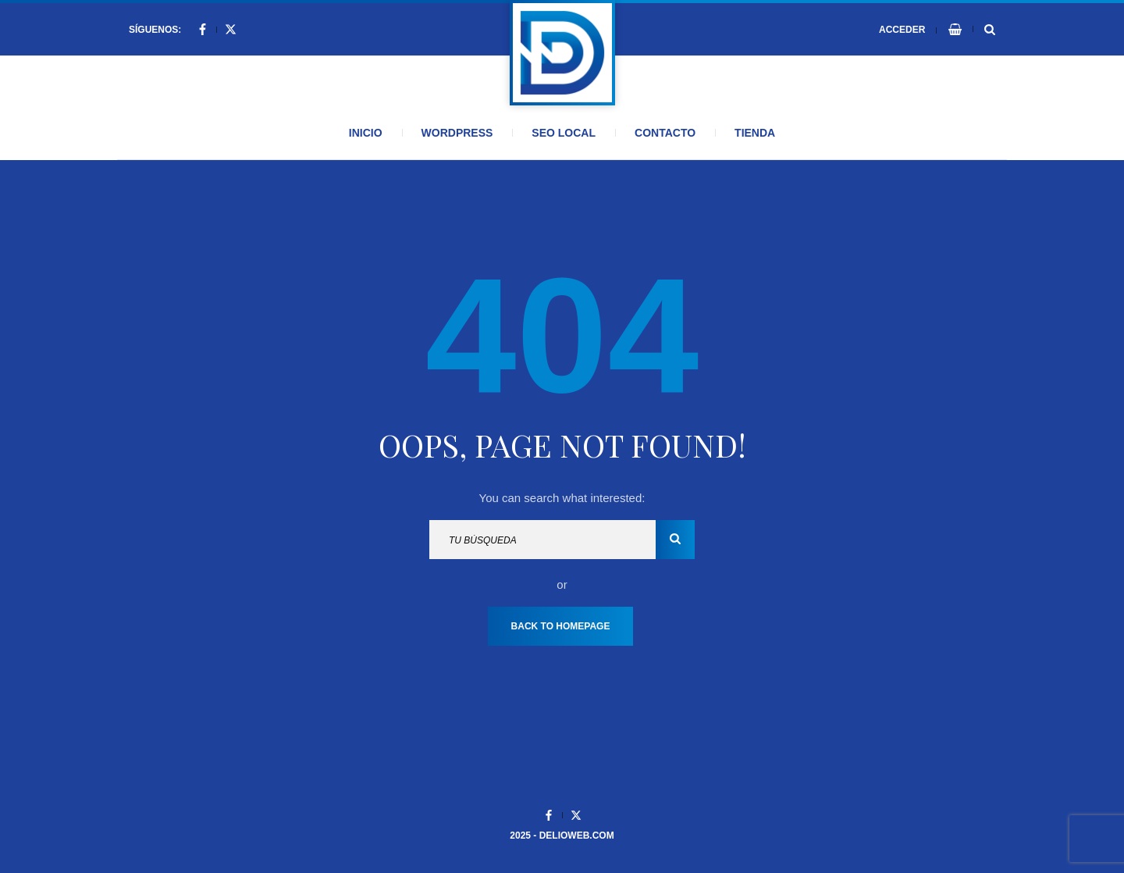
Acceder (902, 29)
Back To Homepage (560, 626)
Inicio (365, 132)
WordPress (457, 132)
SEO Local (564, 132)
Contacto (665, 132)
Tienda (755, 132)
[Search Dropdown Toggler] (989, 29)
